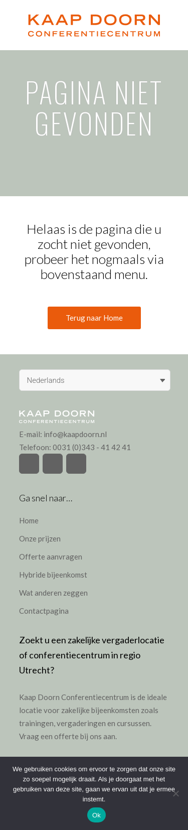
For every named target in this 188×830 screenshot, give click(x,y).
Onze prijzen (40, 538)
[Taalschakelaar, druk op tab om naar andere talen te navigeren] (95, 380)
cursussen (133, 723)
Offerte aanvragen (50, 556)
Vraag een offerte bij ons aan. (68, 736)
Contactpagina (44, 610)
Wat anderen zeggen (53, 592)
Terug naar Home (94, 317)
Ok (96, 815)
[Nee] (175, 793)
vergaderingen (81, 723)
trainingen (36, 723)
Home (29, 520)
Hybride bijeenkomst (53, 574)
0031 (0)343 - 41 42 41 (92, 447)
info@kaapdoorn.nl (75, 434)
